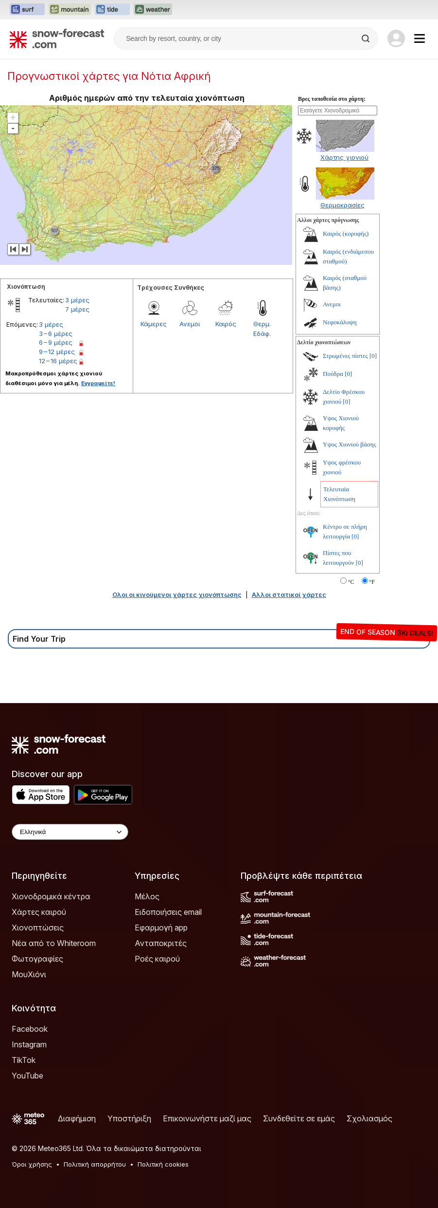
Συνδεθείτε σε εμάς (299, 1118)
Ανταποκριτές (161, 943)
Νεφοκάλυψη (340, 322)
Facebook (30, 1029)
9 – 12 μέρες (57, 351)
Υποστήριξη (129, 1118)
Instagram (29, 1044)
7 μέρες (77, 309)
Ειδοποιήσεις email (168, 912)
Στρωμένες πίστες (345, 355)
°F (372, 581)
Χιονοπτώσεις (38, 927)
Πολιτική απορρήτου (95, 1164)
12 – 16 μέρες (58, 361)
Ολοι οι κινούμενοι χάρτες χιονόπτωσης (177, 594)
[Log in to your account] (396, 38)
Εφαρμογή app (161, 927)
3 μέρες (77, 300)
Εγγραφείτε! (98, 383)
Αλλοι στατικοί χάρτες (289, 594)
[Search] (366, 38)
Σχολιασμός (369, 1118)
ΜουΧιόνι (29, 974)
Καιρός (225, 324)
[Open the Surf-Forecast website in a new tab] (27, 9)
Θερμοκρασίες (342, 205)
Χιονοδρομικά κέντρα (51, 896)
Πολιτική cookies (163, 1164)
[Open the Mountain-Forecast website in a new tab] (70, 9)
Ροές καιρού (157, 959)
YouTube (27, 1075)
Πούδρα (333, 373)
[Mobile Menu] (419, 38)
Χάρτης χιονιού (344, 157)
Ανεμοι (189, 324)
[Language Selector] (70, 832)
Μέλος (147, 896)
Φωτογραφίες (37, 959)
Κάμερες (153, 324)
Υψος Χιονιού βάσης (349, 444)
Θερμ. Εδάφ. (262, 328)
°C (351, 581)
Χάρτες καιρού (39, 912)
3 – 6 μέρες (55, 333)
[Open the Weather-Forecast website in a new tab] (153, 9)
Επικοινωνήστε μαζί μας (207, 1118)
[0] (373, 355)
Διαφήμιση (77, 1118)
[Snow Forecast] (57, 38)
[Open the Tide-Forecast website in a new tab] (112, 9)
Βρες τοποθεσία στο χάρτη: (332, 98)
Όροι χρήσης (32, 1164)
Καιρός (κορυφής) (345, 233)
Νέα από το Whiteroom (54, 943)
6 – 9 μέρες (55, 342)
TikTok (23, 1060)
